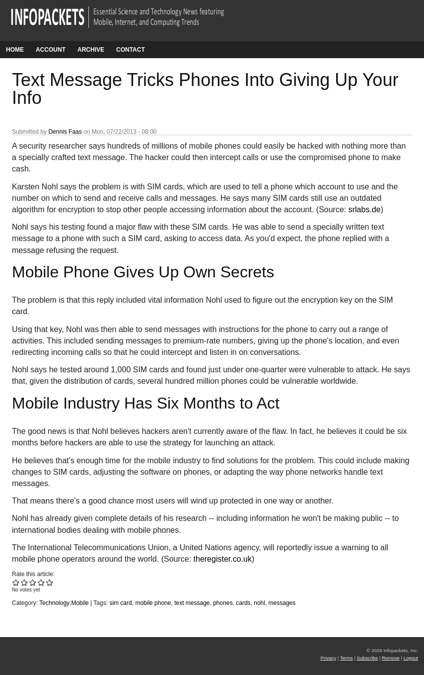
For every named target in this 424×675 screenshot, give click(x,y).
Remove (391, 658)
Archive (90, 49)
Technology (54, 602)
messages (282, 602)
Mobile (79, 602)
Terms (346, 658)
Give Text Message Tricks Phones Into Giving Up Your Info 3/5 (33, 582)
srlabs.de (365, 209)
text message (192, 602)
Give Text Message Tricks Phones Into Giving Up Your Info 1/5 (16, 582)
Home (15, 49)
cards (243, 602)
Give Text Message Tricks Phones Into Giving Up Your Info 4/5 (41, 582)
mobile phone (153, 602)
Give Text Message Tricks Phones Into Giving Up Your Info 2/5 (24, 582)
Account (51, 49)
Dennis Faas (64, 131)
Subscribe (367, 658)
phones (222, 602)
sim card (120, 602)
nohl (259, 602)
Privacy (328, 658)
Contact (130, 49)
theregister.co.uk (223, 559)
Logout (411, 658)
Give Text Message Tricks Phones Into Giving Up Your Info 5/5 (50, 582)
